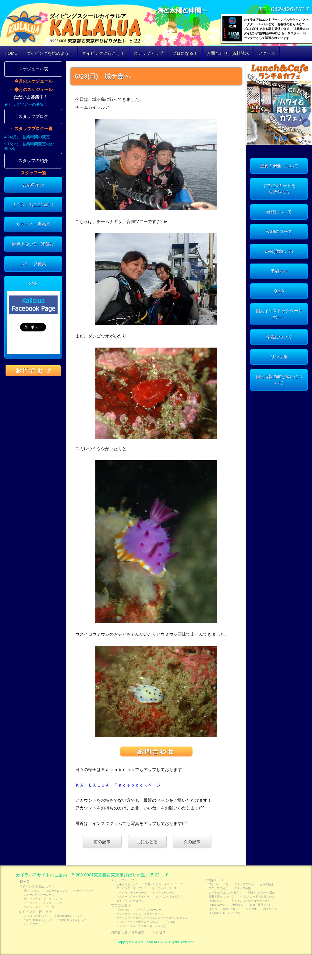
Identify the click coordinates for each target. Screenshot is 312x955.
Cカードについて (57, 890)
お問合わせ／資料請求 (228, 53)
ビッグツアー (32, 924)
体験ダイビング (84, 890)
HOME (11, 53)
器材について (279, 211)
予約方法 (279, 271)
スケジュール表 (33, 68)
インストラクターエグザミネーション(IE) (141, 926)
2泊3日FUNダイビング (72, 920)
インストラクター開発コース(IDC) (137, 921)
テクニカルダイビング (169, 896)
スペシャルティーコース (131, 892)
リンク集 (279, 356)
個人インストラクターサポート (279, 314)
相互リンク (270, 909)
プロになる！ (185, 53)
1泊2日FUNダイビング (38, 920)
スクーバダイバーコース (39, 894)
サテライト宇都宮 (33, 224)
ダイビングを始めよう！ (49, 53)
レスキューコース (164, 892)
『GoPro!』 (123, 909)
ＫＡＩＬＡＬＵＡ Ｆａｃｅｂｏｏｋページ (118, 785)
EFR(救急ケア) (279, 251)
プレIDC (170, 921)
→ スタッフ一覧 (30, 173)
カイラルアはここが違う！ (33, 204)
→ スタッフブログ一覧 (31, 128)
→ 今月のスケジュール (31, 81)
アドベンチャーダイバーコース (164, 884)
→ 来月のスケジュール (31, 89)
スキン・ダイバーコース (39, 907)
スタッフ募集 (33, 263)
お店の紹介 (33, 184)
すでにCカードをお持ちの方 (279, 188)
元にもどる (147, 841)
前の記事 (102, 841)
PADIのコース (279, 231)
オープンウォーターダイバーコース (46, 898)
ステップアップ (148, 53)
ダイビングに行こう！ (103, 53)
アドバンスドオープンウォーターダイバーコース (146, 888)
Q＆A (279, 290)
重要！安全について (279, 165)
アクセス (266, 53)
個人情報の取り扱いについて (279, 379)
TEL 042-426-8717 (283, 9)
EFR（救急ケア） (260, 904)
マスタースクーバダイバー (132, 896)
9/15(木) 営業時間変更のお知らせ (29, 146)
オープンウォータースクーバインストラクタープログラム (152, 917)
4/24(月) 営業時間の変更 (27, 137)
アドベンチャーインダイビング (43, 902)
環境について (279, 336)
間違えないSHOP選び (33, 244)
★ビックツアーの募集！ (26, 104)
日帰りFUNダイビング (69, 916)
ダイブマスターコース (130, 900)
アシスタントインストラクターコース (139, 913)
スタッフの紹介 (33, 160)
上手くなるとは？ (127, 884)
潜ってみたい (32, 890)
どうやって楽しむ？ (36, 916)
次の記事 (191, 841)
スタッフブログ (33, 116)
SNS (33, 283)
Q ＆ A (213, 909)
